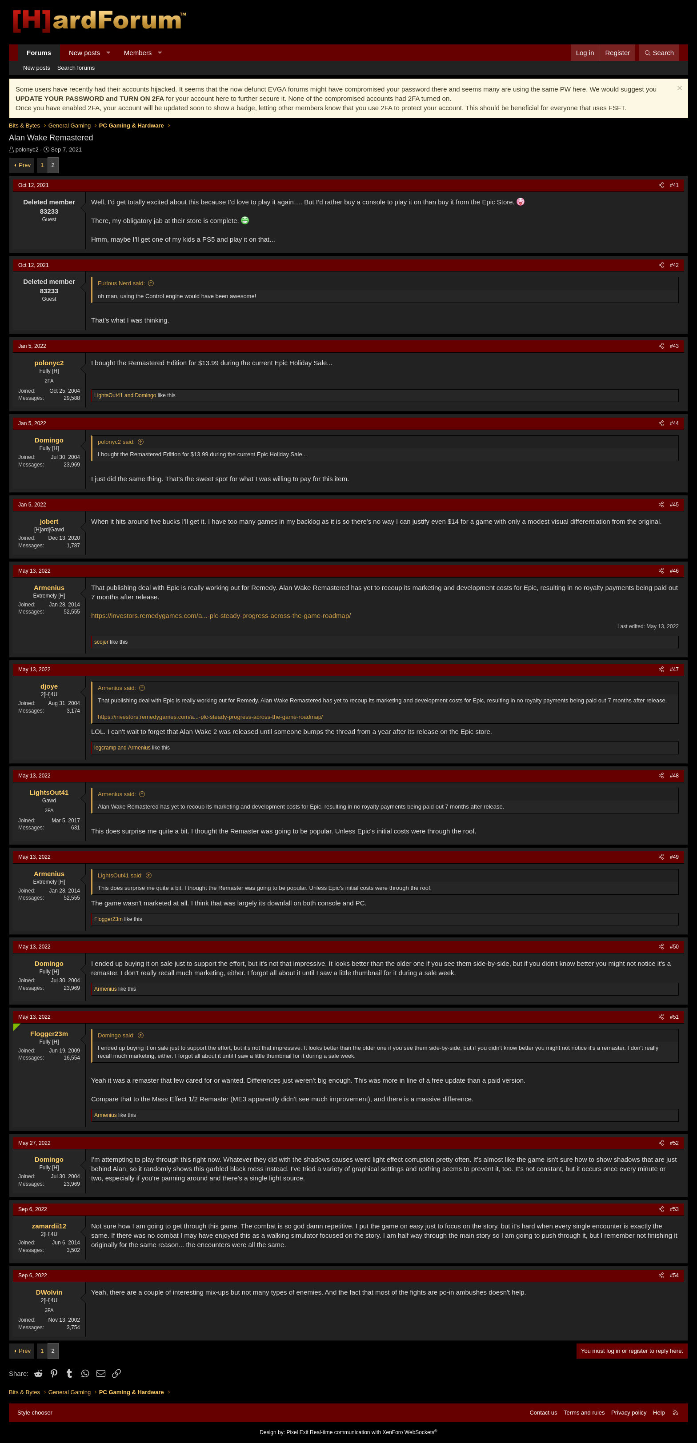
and (125, 395)
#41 (674, 185)
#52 (674, 1143)
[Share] (661, 185)
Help (659, 1412)
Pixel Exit (297, 1432)
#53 (674, 1209)
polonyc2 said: (116, 441)
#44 (674, 423)
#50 (674, 947)
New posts (84, 52)
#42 (674, 265)
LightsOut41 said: (120, 875)
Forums (39, 52)
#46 (674, 571)
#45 (674, 505)
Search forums (76, 67)
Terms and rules (584, 1412)
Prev (25, 165)
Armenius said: (117, 688)
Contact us (543, 1412)
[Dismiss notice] (678, 89)
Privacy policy (628, 1412)
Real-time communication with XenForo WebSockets (373, 1432)
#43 (674, 346)
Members (138, 52)
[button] (108, 52)
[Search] (659, 52)
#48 (674, 776)
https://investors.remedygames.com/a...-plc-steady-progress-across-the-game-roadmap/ (221, 615)
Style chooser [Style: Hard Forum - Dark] (34, 1412)
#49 (674, 857)
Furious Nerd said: (121, 283)
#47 (674, 669)
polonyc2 (27, 149)
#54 (674, 1275)
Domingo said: (116, 1035)
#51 (674, 1017)
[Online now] (14, 1025)
